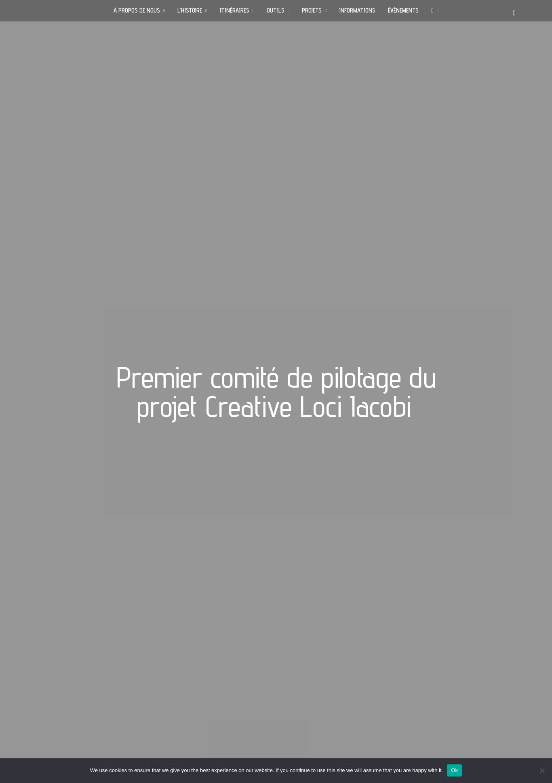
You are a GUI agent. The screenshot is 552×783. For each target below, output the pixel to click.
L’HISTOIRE (189, 10)
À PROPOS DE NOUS (137, 10)
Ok (454, 770)
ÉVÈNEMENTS (403, 10)
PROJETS (312, 10)
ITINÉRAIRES (234, 10)
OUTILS (275, 10)
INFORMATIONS (357, 10)
